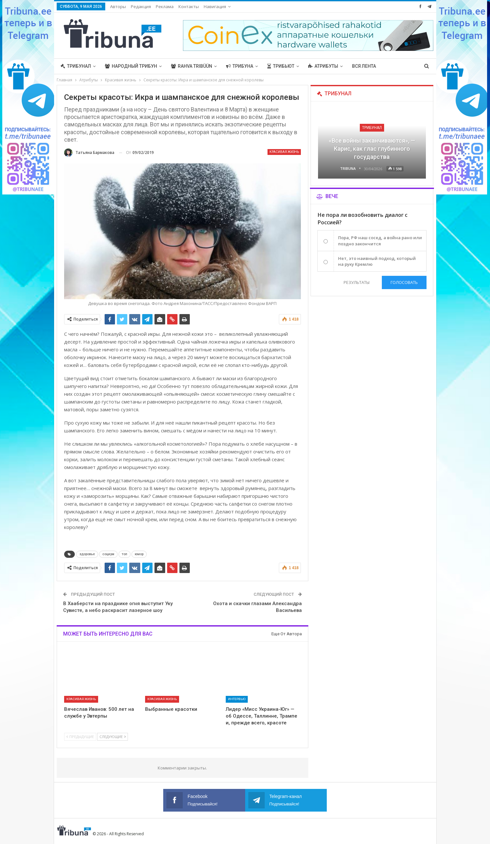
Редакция (141, 6)
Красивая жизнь (284, 152)
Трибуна (239, 66)
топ (124, 554)
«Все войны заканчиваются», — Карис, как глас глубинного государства (372, 148)
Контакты (188, 6)
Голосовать (404, 282)
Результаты (356, 282)
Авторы (118, 6)
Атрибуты (323, 66)
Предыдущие (80, 736)
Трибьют (280, 66)
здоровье (87, 554)
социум (108, 554)
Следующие (112, 736)
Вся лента (364, 66)
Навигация (215, 6)
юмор (139, 554)
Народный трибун (131, 66)
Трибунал (76, 66)
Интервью (236, 699)
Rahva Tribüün (191, 66)
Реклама (165, 6)
